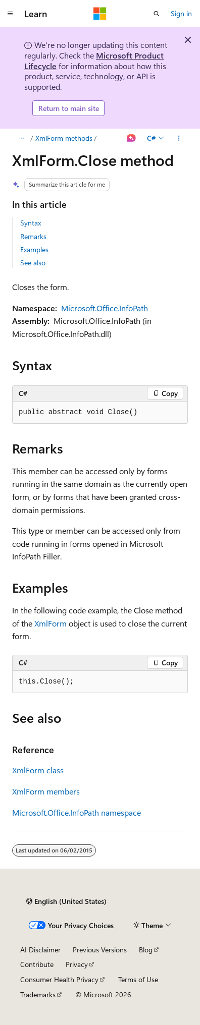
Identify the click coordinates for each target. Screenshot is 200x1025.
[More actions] (179, 138)
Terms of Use (138, 979)
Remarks (33, 236)
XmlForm (50, 623)
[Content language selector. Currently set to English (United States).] (66, 901)
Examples (34, 249)
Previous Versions (100, 949)
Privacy (77, 964)
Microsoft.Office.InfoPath (104, 308)
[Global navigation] (10, 14)
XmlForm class (38, 770)
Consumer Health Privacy (59, 979)
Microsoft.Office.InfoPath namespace (76, 812)
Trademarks (38, 994)
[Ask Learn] (131, 138)
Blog (146, 949)
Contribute (37, 964)
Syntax (30, 222)
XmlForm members (46, 791)
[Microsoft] (100, 13)
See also (32, 262)
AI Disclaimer (40, 949)
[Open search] (156, 14)
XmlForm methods (63, 138)
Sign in (181, 13)
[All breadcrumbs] (21, 138)
